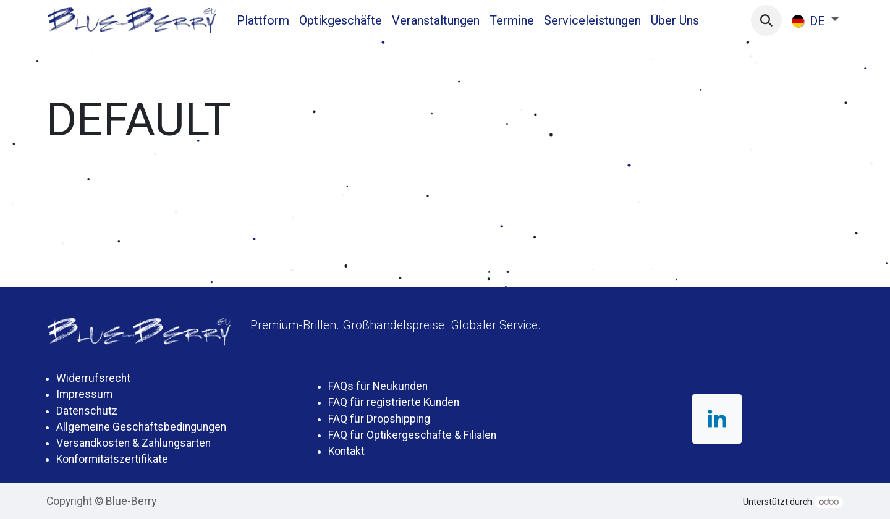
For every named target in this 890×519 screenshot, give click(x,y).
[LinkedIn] (717, 419)
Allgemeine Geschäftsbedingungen (141, 427)
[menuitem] (263, 20)
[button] (766, 20)
